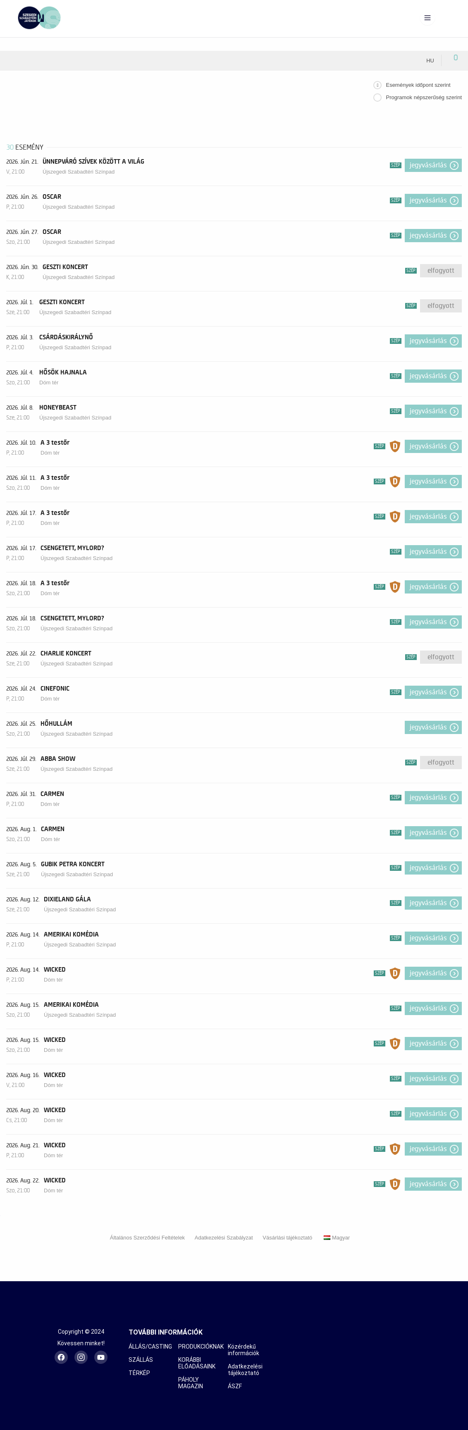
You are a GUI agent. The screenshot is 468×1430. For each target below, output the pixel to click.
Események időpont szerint (418, 85)
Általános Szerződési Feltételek (147, 1238)
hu (430, 60)
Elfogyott (440, 270)
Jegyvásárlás (428, 165)
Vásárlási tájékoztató (287, 1238)
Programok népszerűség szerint (424, 97)
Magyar (337, 1238)
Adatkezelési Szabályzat (224, 1238)
